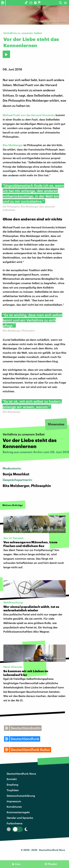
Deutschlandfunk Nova (21, 773)
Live (17, 863)
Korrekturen (14, 806)
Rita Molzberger (13, 145)
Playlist (52, 863)
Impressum (14, 801)
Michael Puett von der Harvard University (29, 115)
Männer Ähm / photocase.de (53, 21)
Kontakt (12, 779)
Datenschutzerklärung (21, 795)
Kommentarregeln (18, 812)
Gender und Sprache (20, 817)
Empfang (12, 784)
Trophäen (13, 790)
